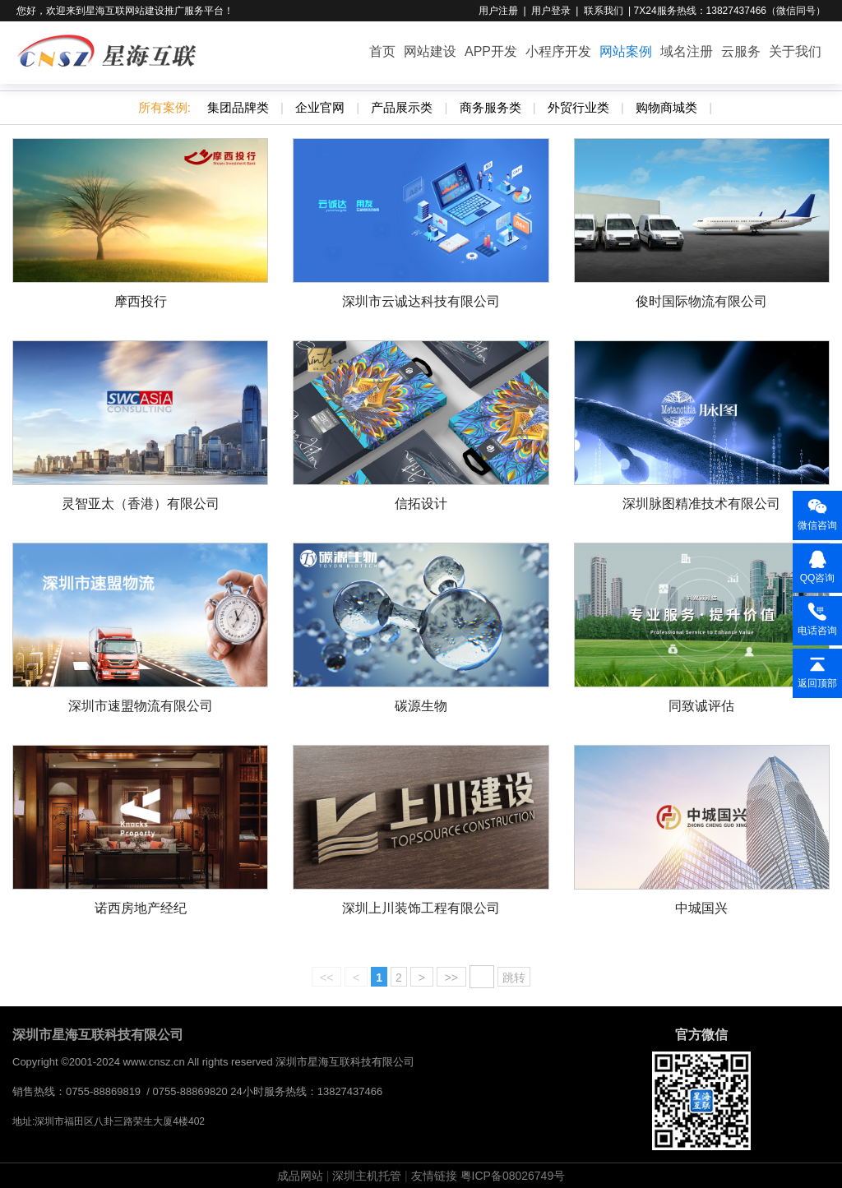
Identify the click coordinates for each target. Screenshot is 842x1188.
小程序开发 (558, 51)
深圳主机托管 (366, 1175)
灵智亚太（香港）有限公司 (141, 504)
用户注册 (498, 10)
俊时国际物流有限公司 (701, 301)
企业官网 (320, 107)
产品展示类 (402, 107)
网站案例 (625, 51)
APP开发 (491, 51)
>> (451, 977)
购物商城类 (666, 107)
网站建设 (430, 51)
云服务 (741, 51)
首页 (382, 51)
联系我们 (603, 10)
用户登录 (551, 10)
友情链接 (434, 1175)
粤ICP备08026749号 (513, 1175)
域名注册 (686, 51)
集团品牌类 (238, 107)
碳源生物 (421, 706)
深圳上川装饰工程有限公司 (421, 908)
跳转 (513, 977)
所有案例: (164, 107)
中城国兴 (701, 908)
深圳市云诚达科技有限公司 (421, 301)
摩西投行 (140, 301)
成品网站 (300, 1175)
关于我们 (795, 51)
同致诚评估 (701, 706)
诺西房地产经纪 (141, 908)
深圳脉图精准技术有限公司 (701, 504)
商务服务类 (490, 107)
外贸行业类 (578, 107)
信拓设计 (421, 504)
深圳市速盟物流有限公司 (140, 706)
